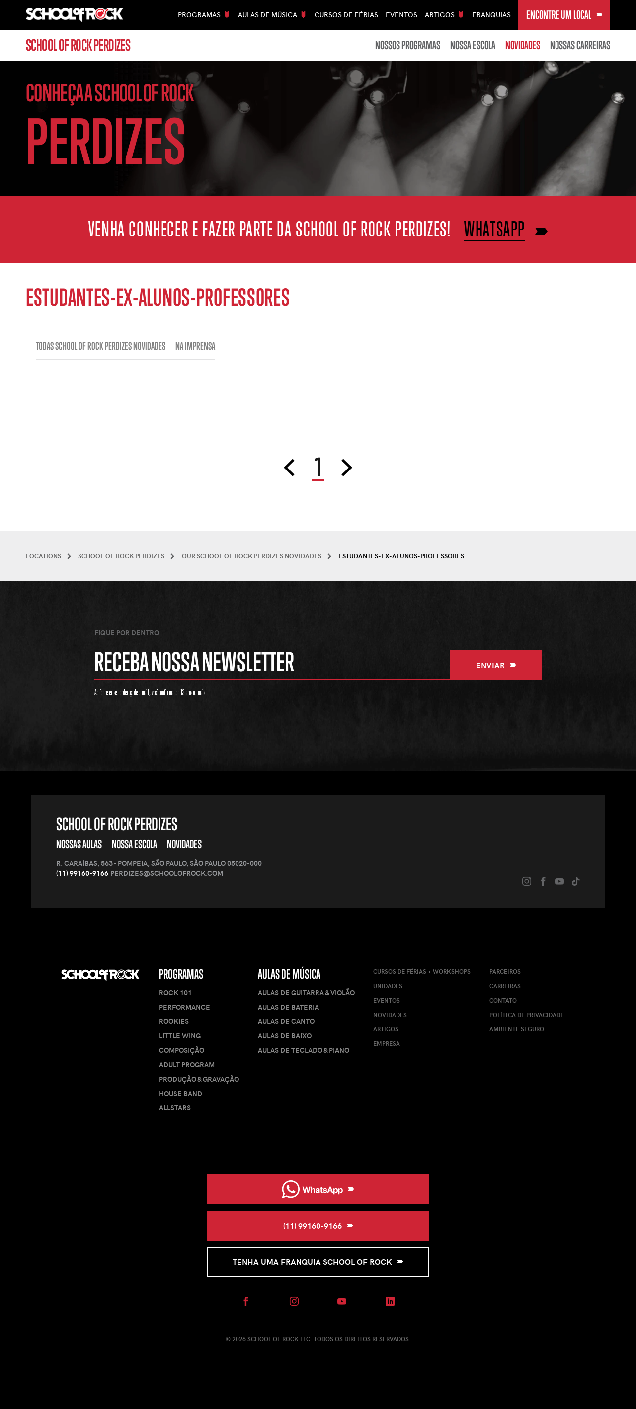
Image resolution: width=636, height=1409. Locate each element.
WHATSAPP (494, 228)
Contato (503, 1000)
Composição (181, 1050)
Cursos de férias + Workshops (422, 971)
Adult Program (187, 1064)
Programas (181, 974)
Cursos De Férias (346, 14)
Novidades (522, 45)
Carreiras (505, 986)
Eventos (401, 14)
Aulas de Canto (286, 1021)
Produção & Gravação (199, 1079)
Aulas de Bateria (288, 1007)
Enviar (496, 665)
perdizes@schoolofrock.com (166, 873)
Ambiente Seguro (516, 1029)
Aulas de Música (289, 974)
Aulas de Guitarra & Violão (306, 992)
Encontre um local (564, 14)
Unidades (387, 986)
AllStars (175, 1107)
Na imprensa (195, 346)
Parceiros (505, 971)
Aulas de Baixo (285, 1035)
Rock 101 (175, 992)
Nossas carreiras (580, 45)
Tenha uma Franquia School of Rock (318, 1261)
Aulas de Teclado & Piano (303, 1050)
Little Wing (180, 1035)
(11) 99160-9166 (82, 873)
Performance (184, 1007)
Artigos (385, 1029)
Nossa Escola (472, 45)
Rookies (174, 1021)
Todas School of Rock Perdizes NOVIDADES (100, 346)
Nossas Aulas (79, 844)
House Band (180, 1093)
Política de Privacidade (526, 1014)
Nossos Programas (407, 45)
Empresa (386, 1043)
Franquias (491, 14)
